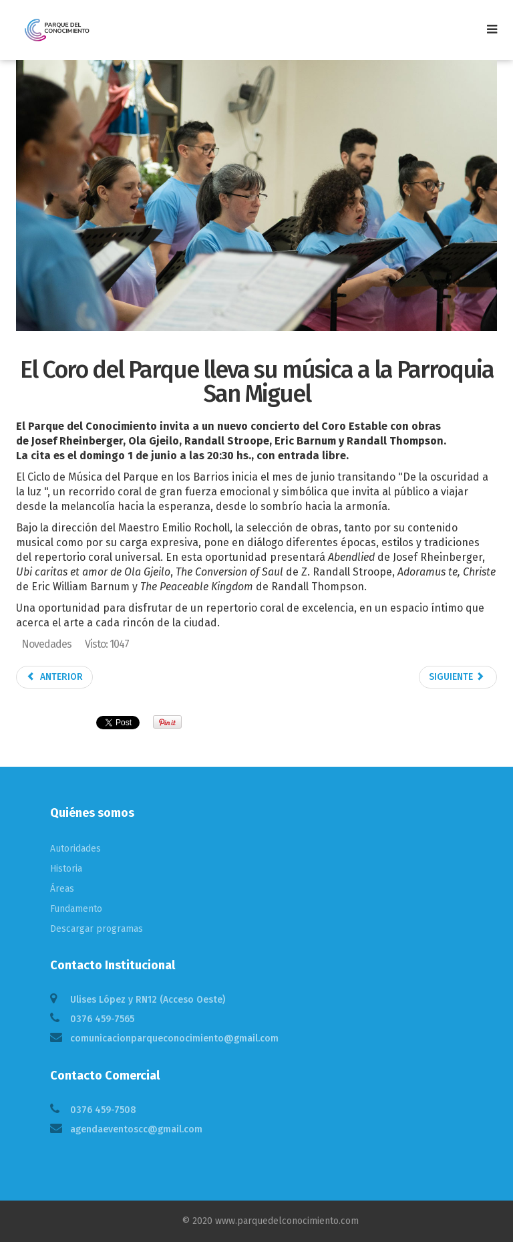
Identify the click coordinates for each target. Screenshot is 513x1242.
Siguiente (457, 676)
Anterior (54, 676)
